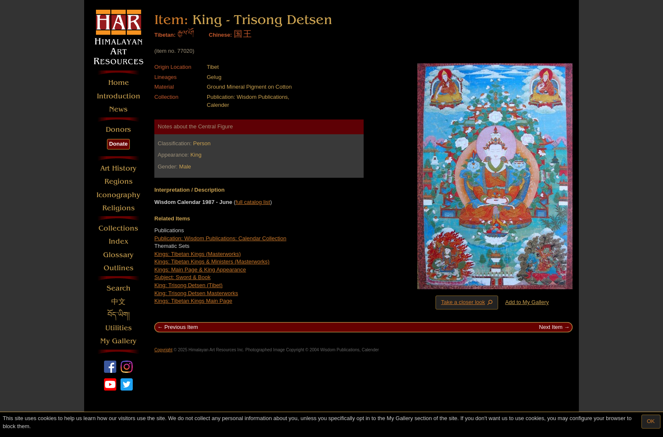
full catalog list (253, 202)
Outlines (119, 268)
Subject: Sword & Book (182, 277)
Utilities (118, 328)
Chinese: (220, 35)
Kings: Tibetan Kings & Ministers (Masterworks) (211, 261)
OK (651, 421)
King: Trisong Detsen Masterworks (196, 293)
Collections (118, 228)
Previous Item (181, 327)
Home (118, 83)
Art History (118, 168)
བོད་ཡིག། (118, 315)
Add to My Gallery (527, 302)
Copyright (163, 349)
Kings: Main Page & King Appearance (200, 269)
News (118, 109)
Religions (118, 208)
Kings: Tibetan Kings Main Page (193, 301)
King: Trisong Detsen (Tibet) (188, 285)
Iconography (118, 195)
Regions (118, 181)
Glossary (118, 255)
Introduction (118, 96)
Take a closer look (467, 302)
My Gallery (118, 341)
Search (119, 288)
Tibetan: (164, 35)
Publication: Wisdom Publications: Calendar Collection (220, 238)
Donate (118, 144)
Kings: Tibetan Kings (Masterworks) (197, 254)
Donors (118, 129)
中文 (118, 302)
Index (119, 241)
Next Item (551, 327)
